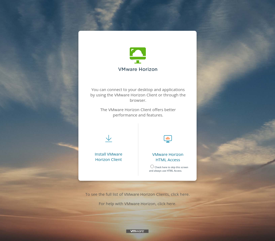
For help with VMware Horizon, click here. (137, 203)
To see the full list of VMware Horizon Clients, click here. (137, 194)
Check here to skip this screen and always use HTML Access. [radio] (168, 168)
